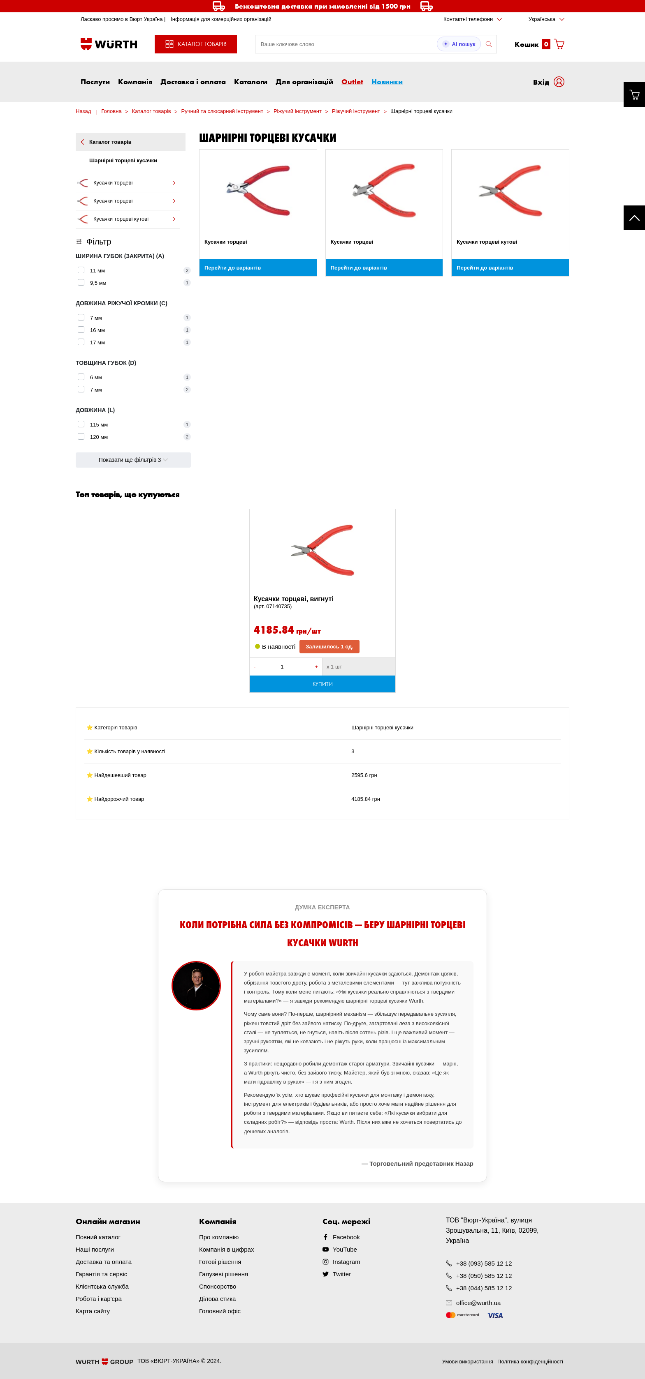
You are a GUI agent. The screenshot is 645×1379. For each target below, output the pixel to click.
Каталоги (250, 81)
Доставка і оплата (193, 81)
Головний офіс (220, 1311)
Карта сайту (93, 1311)
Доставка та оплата (104, 1261)
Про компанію (219, 1237)
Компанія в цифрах (226, 1249)
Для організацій (304, 81)
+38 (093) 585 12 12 (484, 1263)
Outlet (352, 81)
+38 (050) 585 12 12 (484, 1275)
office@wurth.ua (478, 1302)
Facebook (346, 1237)
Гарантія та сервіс (101, 1274)
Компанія (135, 81)
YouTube (345, 1249)
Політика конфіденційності (530, 1361)
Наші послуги (95, 1249)
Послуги (95, 81)
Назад (83, 111)
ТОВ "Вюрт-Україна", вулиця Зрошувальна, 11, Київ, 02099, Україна (492, 1230)
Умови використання (467, 1361)
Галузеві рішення (223, 1274)
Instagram (346, 1261)
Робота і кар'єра (99, 1298)
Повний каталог (98, 1237)
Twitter (342, 1274)
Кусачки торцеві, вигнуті (322, 602)
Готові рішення (220, 1261)
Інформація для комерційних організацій (221, 19)
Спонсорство (217, 1286)
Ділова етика (217, 1298)
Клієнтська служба (102, 1286)
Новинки (387, 81)
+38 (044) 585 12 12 (484, 1287)
